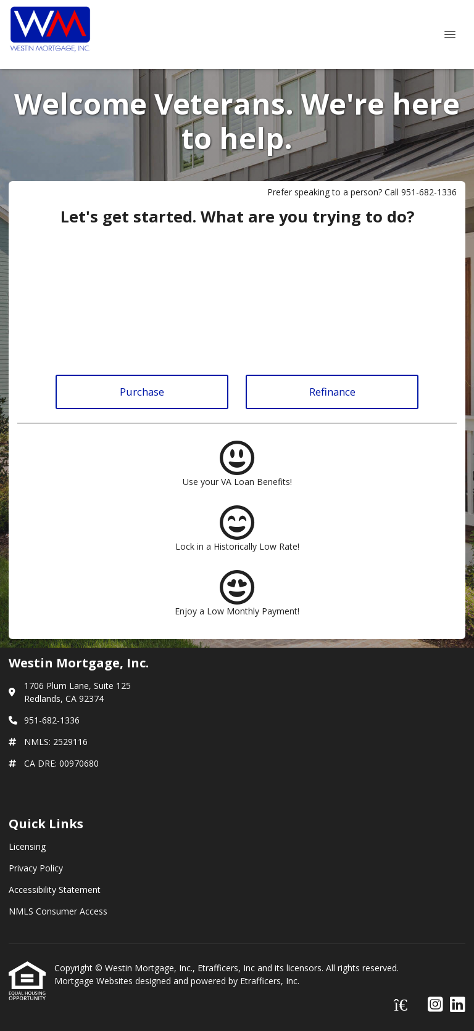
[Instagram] (435, 1005)
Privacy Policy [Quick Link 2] (36, 868)
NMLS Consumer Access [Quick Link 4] (58, 911)
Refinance (332, 392)
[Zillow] (407, 1005)
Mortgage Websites (94, 981)
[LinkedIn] (457, 1005)
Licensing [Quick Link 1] (27, 846)
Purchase (142, 392)
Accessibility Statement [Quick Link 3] (55, 889)
